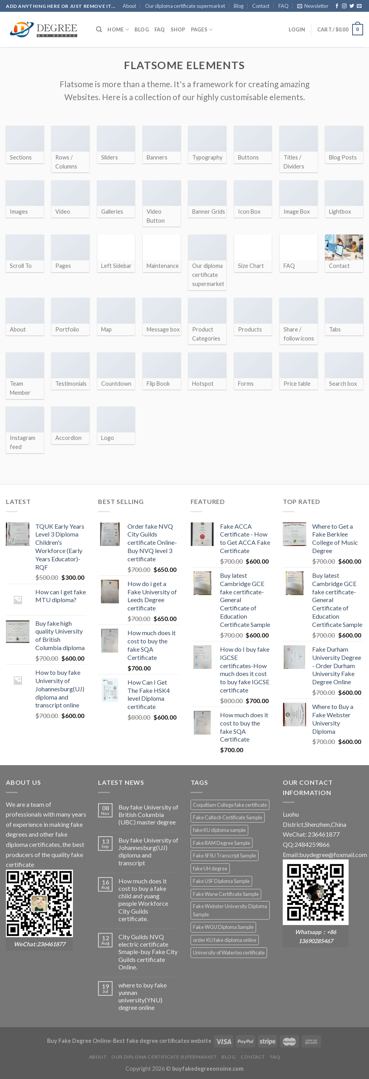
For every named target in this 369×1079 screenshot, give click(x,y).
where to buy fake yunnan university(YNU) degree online (142, 996)
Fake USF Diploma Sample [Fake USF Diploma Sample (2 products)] (221, 881)
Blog (239, 6)
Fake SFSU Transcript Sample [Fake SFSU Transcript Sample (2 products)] (224, 855)
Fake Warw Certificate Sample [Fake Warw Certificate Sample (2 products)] (226, 894)
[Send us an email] (359, 6)
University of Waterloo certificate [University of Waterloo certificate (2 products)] (229, 952)
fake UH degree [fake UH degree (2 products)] (210, 868)
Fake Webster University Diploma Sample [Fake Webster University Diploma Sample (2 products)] (230, 910)
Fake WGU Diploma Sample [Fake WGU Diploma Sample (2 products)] (223, 927)
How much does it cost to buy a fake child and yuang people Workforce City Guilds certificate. (143, 899)
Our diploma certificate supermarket (185, 6)
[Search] (99, 29)
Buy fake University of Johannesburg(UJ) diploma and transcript (148, 851)
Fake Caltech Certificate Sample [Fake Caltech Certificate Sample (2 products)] (227, 817)
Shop (178, 29)
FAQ (283, 6)
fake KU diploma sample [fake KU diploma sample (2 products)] (219, 830)
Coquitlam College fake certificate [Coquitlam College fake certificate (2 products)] (230, 805)
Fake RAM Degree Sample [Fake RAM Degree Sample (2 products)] (221, 843)
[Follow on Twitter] (351, 6)
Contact (260, 6)
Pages (202, 29)
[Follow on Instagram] (344, 6)
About (129, 6)
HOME (118, 29)
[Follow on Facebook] (336, 6)
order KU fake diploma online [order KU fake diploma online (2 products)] (224, 940)
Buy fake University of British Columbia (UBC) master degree (148, 814)
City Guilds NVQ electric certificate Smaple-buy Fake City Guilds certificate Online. (148, 952)
